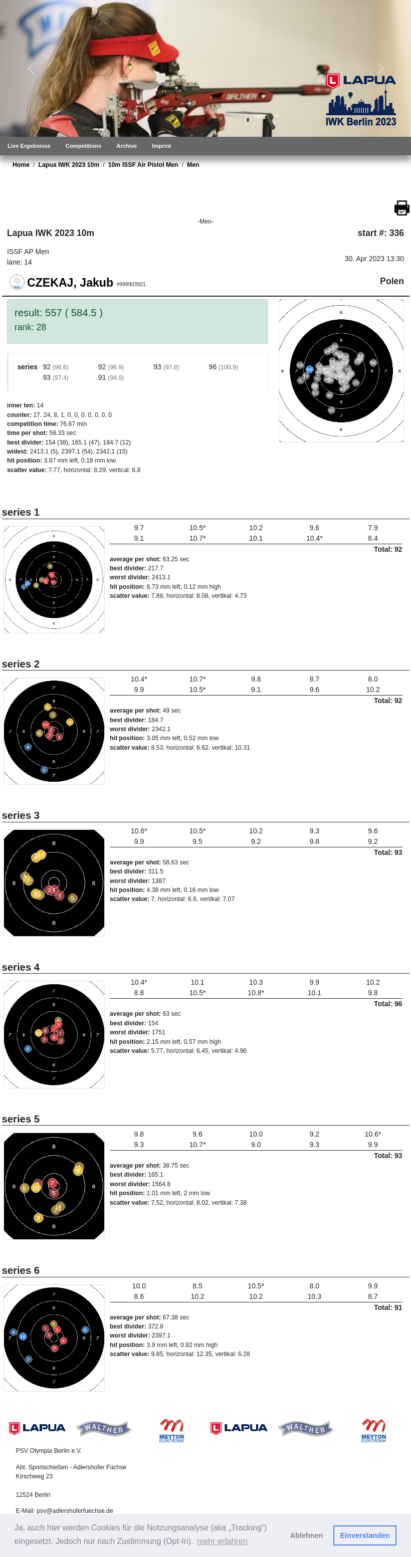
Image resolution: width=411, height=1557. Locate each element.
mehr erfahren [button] (222, 1541)
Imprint (161, 146)
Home (21, 164)
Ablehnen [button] (306, 1535)
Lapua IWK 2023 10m (68, 164)
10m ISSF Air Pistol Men (143, 164)
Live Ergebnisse (29, 146)
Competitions (83, 146)
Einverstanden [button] (365, 1535)
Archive (126, 146)
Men (193, 164)
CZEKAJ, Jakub (70, 282)
